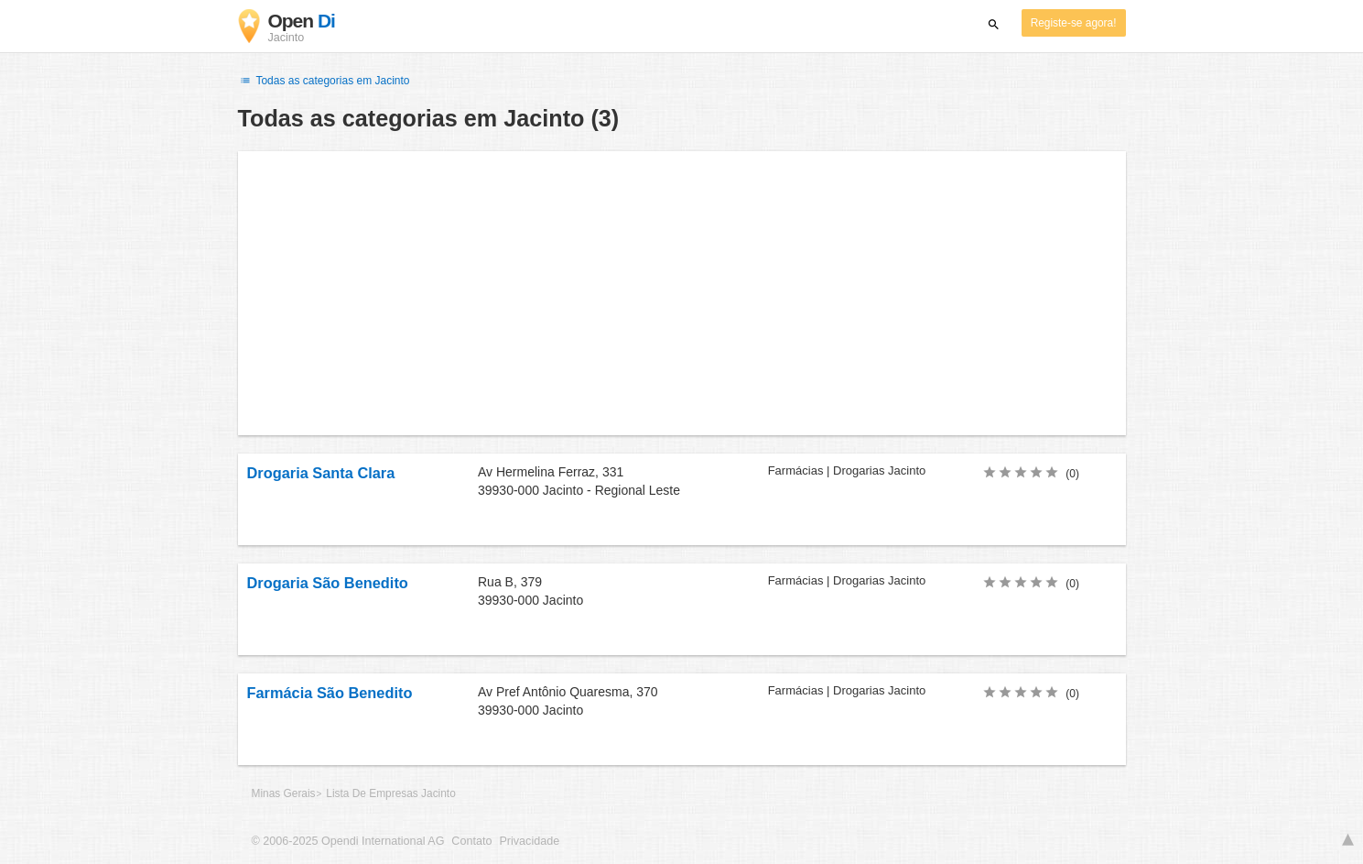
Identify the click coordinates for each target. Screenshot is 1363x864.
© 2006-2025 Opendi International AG (348, 841)
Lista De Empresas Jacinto (390, 793)
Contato (471, 841)
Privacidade (529, 841)
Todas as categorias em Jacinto (324, 80)
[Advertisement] (681, 293)
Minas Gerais (284, 793)
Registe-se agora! (1074, 22)
